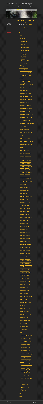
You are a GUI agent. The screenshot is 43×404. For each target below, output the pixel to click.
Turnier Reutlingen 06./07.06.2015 (26, 351)
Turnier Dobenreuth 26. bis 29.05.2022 (25, 220)
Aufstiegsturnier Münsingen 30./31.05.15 (27, 353)
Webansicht (34, 402)
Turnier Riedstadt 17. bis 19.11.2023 (25, 162)
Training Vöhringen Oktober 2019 (25, 268)
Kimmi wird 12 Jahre (24, 42)
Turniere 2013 (22, 380)
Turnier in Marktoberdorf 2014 (25, 377)
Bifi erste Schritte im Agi (24, 51)
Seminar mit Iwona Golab (24, 257)
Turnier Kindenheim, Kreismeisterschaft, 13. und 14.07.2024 (27, 134)
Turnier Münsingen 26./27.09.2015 (26, 336)
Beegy (21, 65)
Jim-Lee (21, 62)
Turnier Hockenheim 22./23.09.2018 (25, 302)
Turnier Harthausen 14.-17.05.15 (26, 356)
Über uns (20, 32)
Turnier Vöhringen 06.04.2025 (24, 102)
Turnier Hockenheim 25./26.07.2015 (26, 345)
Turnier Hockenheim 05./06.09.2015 (26, 339)
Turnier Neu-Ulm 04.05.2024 (24, 150)
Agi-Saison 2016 (21, 327)
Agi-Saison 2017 (21, 324)
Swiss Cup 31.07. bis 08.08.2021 (25, 247)
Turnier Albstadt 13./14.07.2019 (24, 280)
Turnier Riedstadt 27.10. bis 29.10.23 (25, 165)
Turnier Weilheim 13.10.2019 (24, 269)
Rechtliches (20, 393)
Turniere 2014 (22, 362)
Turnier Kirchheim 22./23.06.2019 (25, 284)
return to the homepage (29, 24)
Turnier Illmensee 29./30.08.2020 (25, 263)
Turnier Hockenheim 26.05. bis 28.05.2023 (26, 181)
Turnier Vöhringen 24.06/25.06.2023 (25, 178)
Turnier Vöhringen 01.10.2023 (24, 168)
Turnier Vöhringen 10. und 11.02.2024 (25, 156)
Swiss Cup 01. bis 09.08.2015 (25, 344)
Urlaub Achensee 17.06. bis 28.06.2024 (26, 139)
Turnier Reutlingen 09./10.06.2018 (25, 317)
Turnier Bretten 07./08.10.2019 (24, 271)
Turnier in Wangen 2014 (24, 366)
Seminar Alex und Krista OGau (25, 360)
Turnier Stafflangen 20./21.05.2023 (25, 183)
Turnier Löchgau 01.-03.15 (25, 357)
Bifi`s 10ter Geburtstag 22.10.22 (24, 205)
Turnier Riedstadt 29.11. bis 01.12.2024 (26, 117)
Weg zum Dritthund (23, 38)
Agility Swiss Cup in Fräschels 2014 (26, 365)
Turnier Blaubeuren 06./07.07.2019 (25, 281)
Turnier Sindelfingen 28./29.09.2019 (25, 272)
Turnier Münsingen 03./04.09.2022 (25, 211)
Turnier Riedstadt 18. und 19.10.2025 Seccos (26, 84)
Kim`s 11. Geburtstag (24, 41)
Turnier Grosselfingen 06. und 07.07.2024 (26, 136)
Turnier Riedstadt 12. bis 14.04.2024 (25, 153)
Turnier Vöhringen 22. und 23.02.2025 (25, 105)
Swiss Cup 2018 (22, 305)
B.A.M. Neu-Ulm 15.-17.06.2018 (25, 315)
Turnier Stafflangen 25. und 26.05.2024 (26, 144)
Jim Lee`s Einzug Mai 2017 (25, 63)
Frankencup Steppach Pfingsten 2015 (26, 354)
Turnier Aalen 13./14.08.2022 (24, 214)
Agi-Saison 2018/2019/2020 (23, 254)
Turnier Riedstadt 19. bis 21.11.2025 (25, 81)
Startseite (20, 30)
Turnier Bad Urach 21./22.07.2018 (25, 308)
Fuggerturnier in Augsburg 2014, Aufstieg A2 (28, 363)
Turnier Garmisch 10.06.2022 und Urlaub (26, 217)
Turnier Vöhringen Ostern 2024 (24, 154)
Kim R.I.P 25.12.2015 (23, 390)
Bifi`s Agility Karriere (23, 115)
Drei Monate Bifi (23, 57)
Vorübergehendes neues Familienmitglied (26, 196)
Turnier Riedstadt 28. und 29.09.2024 (25, 124)
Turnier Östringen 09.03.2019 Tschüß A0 (26, 296)
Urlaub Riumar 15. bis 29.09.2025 (25, 87)
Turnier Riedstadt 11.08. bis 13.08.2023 (26, 172)
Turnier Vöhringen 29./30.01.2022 (25, 232)
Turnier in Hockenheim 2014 (25, 372)
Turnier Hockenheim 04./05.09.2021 (25, 244)
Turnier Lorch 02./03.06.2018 (24, 318)
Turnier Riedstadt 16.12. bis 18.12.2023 (26, 159)
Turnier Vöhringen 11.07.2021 (24, 251)
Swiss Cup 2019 (22, 277)
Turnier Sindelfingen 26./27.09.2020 (25, 260)
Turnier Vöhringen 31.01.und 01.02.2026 (26, 74)
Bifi (20, 45)
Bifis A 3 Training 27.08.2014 (25, 47)
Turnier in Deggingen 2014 (25, 368)
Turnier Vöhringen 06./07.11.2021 (25, 235)
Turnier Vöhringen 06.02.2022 (24, 229)
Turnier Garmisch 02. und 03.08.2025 (25, 90)
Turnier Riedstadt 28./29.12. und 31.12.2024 (26, 114)
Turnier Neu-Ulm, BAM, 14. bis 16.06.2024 (26, 141)
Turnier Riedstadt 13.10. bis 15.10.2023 (26, 166)
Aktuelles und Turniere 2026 (23, 69)
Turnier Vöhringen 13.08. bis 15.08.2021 (26, 245)
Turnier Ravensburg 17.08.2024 (24, 129)
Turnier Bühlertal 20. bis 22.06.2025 (25, 93)
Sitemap (13, 401)
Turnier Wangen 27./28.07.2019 (24, 278)
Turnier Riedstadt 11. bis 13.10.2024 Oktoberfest (27, 123)
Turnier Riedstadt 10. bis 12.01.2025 (25, 111)
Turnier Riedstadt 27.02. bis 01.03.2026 (26, 71)
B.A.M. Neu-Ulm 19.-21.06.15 (25, 350)
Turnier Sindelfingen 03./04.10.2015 (26, 335)
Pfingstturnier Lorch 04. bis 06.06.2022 (26, 218)
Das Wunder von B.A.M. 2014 (25, 369)
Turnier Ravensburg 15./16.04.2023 (25, 190)
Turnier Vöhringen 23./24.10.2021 (25, 236)
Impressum (20, 396)
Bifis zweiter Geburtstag (24, 48)
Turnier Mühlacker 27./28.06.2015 (26, 348)
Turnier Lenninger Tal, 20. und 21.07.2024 (26, 132)
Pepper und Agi (23, 381)
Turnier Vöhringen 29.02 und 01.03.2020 (26, 265)
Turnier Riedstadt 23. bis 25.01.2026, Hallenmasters (25, 76)
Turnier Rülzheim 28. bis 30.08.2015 (26, 341)
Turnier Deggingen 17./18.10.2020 (25, 259)
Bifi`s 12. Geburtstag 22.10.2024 (25, 120)
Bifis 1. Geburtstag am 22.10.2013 (26, 50)
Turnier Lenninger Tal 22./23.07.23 (25, 174)
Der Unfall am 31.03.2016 (23, 329)
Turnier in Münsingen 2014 (25, 375)
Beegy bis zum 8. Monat (24, 66)
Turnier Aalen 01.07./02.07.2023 (25, 177)
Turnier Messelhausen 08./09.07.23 (25, 175)
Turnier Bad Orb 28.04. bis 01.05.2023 (25, 187)
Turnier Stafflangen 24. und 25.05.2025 (26, 99)
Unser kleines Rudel (22, 36)
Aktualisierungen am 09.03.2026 (23, 68)
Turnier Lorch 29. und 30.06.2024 (25, 138)
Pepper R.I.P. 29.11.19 (23, 44)
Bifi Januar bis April (24, 56)
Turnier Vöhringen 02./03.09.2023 (25, 171)
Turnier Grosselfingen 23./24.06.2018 (25, 314)
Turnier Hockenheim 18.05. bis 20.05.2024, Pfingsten (26, 146)
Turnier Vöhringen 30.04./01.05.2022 (25, 223)
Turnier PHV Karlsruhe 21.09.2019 (25, 274)
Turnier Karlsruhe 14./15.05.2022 (25, 221)
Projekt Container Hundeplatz (24, 226)
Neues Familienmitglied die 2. (24, 321)
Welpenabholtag (23, 59)
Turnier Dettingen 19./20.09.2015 (26, 338)
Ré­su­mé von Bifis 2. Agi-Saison (26, 333)
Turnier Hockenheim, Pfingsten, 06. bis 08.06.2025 (26, 97)
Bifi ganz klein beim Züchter (25, 60)
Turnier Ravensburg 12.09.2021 (24, 242)
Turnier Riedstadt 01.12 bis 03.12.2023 (25, 160)
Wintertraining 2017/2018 (24, 326)
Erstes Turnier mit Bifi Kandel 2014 (26, 378)
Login (35, 401)
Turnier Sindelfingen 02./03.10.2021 (25, 239)
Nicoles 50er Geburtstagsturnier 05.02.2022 (26, 230)
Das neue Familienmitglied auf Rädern (25, 256)
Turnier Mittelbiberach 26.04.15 (26, 359)
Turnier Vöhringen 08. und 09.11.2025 (25, 83)
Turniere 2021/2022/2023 (22, 157)
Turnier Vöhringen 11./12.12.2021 (25, 233)
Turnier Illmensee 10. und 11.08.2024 (25, 130)
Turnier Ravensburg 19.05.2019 (24, 290)
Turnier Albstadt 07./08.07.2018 (24, 311)
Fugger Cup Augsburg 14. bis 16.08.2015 (27, 342)
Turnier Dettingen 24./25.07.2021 (25, 248)
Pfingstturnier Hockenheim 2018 (25, 320)
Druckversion (9, 401)
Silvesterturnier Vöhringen (24, 199)
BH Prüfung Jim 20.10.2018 (24, 299)
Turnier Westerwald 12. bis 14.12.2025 (25, 80)
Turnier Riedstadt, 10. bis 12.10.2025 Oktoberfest (27, 86)
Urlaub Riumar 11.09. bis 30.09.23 (25, 169)
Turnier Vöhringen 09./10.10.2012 (25, 238)
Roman (21, 35)
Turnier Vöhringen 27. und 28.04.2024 (25, 151)
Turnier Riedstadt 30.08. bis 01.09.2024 (26, 127)
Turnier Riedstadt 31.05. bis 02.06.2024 (26, 142)
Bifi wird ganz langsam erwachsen (26, 54)
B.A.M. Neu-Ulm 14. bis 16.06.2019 (25, 286)
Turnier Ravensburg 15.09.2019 (24, 275)
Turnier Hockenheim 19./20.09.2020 (25, 262)
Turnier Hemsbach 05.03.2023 (24, 193)
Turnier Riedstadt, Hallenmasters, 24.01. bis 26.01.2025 (26, 109)
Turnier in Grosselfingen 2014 (25, 371)
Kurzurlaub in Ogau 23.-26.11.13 (26, 387)
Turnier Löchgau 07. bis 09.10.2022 (25, 208)
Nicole (21, 33)
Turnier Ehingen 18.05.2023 (24, 184)
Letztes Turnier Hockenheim (25, 383)
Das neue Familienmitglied (24, 323)
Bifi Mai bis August (24, 53)
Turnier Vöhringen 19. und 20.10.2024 (25, 121)
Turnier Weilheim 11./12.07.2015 (26, 347)
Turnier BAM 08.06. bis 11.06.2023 (25, 180)
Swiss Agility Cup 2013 (24, 384)
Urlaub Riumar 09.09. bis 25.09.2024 (25, 126)
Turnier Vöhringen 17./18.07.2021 (25, 250)
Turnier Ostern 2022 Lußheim (24, 224)
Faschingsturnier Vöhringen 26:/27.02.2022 (26, 227)
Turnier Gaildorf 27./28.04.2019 (24, 293)
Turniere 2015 (22, 332)
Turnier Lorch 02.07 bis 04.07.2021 (25, 253)
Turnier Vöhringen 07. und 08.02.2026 (25, 72)
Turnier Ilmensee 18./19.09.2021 (25, 241)
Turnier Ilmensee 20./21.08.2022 (25, 212)
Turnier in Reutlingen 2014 (25, 374)
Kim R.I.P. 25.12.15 (23, 39)
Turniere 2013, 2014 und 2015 (23, 330)
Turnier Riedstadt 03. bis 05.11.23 (25, 163)
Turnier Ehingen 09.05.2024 (24, 148)
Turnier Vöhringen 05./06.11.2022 (25, 202)
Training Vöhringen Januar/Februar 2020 (26, 266)
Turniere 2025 (21, 78)
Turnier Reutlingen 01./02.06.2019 (25, 287)
